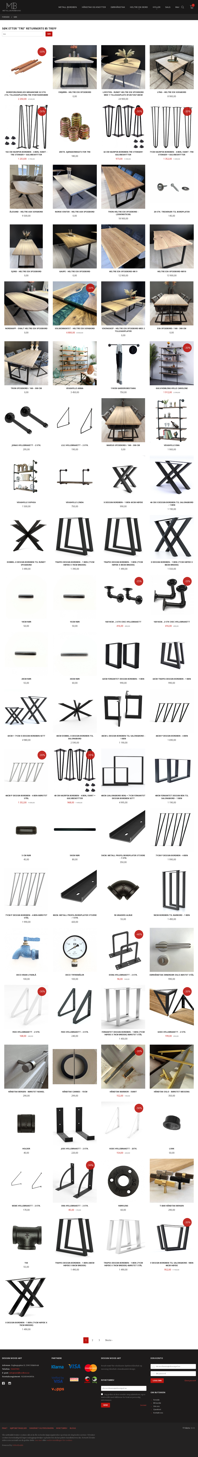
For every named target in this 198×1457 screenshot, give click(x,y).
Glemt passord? (190, 1381)
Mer (177, 7)
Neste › (108, 1340)
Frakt (4, 1428)
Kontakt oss (158, 1412)
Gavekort (157, 1409)
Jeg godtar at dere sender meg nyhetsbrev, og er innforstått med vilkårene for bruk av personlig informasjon (123, 1397)
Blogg (73, 1428)
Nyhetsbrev (61, 1428)
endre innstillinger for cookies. (60, 1440)
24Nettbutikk (18, 1445)
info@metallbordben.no (19, 1373)
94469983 (15, 1369)
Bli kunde (157, 1403)
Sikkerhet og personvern (41, 1428)
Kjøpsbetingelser (18, 1428)
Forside (156, 1400)
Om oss (156, 1406)
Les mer (143, 1405)
